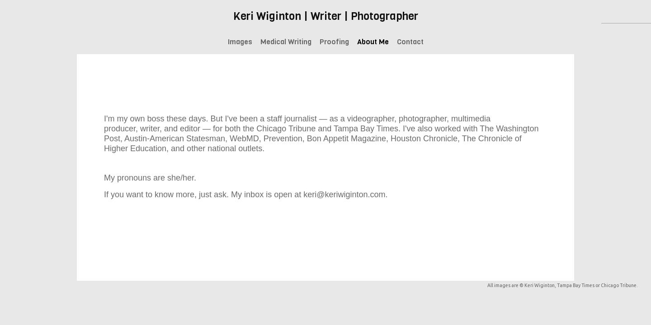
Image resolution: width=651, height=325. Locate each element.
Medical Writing (285, 41)
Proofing (334, 41)
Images (240, 41)
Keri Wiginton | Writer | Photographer (325, 16)
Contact (410, 41)
